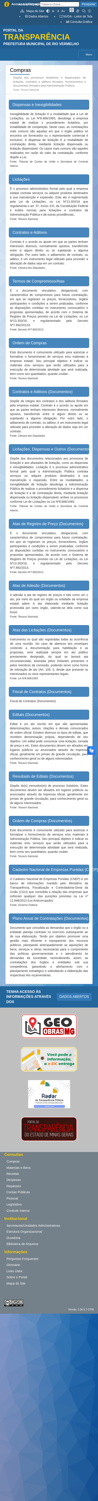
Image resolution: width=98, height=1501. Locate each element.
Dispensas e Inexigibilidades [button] (37, 105)
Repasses (13, 1186)
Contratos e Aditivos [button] (30, 232)
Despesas (13, 1180)
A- (53, 11)
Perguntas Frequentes (22, 1259)
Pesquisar (88, 4)
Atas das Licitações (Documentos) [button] (42, 630)
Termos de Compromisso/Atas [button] (39, 281)
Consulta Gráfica (79, 22)
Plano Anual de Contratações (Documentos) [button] (50, 918)
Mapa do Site (32, 11)
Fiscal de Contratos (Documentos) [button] (42, 692)
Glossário (13, 1265)
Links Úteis (14, 1271)
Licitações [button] (21, 179)
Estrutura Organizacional (24, 1231)
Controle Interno (18, 1210)
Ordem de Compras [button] (30, 343)
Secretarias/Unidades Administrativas (33, 1225)
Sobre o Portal (16, 1277)
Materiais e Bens (18, 1167)
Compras (13, 1161)
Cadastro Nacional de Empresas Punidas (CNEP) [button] (51, 869)
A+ (63, 11)
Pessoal (12, 1198)
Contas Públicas (18, 1192)
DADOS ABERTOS (74, 997)
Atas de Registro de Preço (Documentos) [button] (48, 524)
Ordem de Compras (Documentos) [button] (42, 821)
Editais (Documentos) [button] (31, 715)
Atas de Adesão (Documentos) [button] (39, 585)
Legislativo (14, 1204)
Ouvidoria (13, 1238)
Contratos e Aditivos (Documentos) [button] (43, 392)
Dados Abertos (36, 16)
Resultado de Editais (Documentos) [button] (43, 776)
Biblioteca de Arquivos (22, 1244)
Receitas (12, 1174)
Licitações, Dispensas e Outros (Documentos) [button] (51, 449)
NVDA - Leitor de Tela (75, 16)
